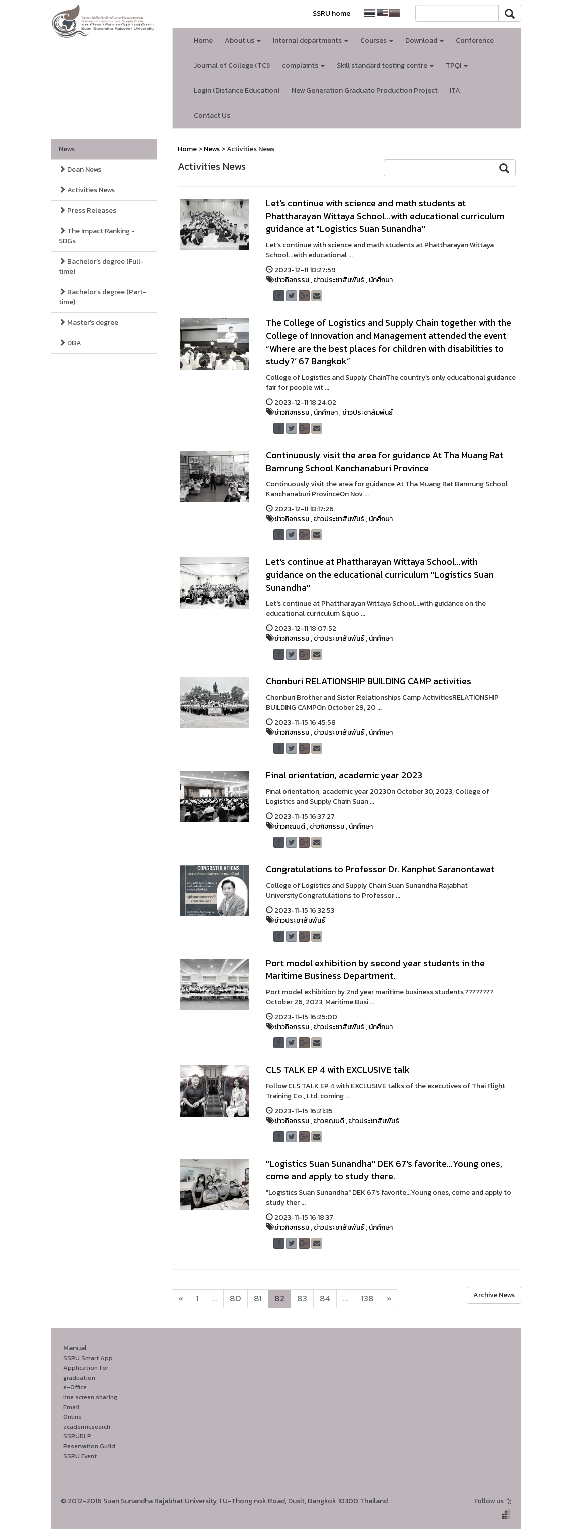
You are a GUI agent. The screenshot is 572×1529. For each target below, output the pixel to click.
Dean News (80, 169)
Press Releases (87, 211)
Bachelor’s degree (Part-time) (102, 297)
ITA (455, 91)
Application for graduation (85, 1372)
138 (367, 1298)
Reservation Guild (89, 1446)
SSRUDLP (77, 1436)
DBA (70, 343)
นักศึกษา (381, 280)
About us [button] (243, 41)
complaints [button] (303, 65)
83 (302, 1298)
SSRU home (331, 13)
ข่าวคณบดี (289, 827)
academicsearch (86, 1427)
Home (203, 41)
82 (279, 1298)
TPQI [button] (457, 65)
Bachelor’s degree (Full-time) (101, 266)
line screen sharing (90, 1397)
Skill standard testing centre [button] (385, 65)
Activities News (87, 190)
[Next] (181, 1299)
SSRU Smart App (88, 1358)
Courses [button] (376, 41)
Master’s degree (88, 323)
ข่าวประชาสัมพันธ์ (339, 280)
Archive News (494, 1295)
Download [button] (424, 41)
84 (325, 1298)
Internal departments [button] (310, 41)
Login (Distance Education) (236, 91)
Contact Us (212, 115)
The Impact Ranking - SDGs (97, 236)
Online (72, 1417)
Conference (475, 41)
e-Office (75, 1387)
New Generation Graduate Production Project (365, 91)
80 (235, 1298)
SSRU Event (80, 1456)
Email (71, 1407)
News (67, 149)
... (214, 1298)
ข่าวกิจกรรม (291, 280)
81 (258, 1298)
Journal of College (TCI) (232, 65)
